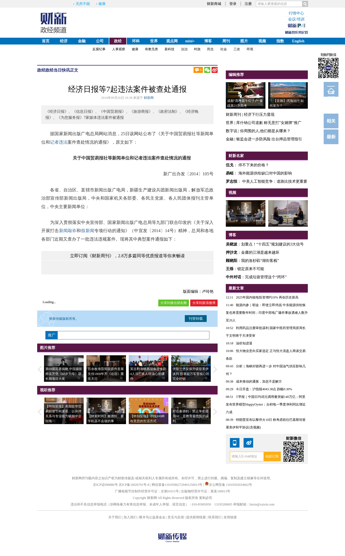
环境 (250, 49)
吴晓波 (231, 244)
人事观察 (118, 49)
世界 (154, 41)
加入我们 (130, 517)
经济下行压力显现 (259, 115)
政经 (118, 41)
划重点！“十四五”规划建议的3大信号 (272, 244)
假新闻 (87, 230)
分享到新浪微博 (203, 303)
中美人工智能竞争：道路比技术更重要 (274, 181)
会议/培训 (296, 19)
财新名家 (236, 156)
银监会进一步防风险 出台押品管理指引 (269, 139)
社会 (223, 49)
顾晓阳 (231, 261)
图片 (244, 41)
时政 (197, 49)
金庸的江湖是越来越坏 (260, 252)
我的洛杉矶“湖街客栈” (260, 261)
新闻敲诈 (68, 230)
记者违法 (59, 142)
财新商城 (214, 4)
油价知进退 (244, 343)
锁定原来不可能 (250, 269)
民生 (210, 49)
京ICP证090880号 (105, 485)
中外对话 (233, 277)
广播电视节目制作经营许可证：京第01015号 (147, 491)
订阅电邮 (331, 94)
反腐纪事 (99, 49)
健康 (102, 4)
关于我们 (114, 517)
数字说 (231, 131)
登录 (232, 4)
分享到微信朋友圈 (173, 303)
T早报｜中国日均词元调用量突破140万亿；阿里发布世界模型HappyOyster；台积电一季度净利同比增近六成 (266, 404)
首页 (45, 41)
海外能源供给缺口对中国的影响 (265, 173)
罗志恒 (231, 181)
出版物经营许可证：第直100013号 (205, 491)
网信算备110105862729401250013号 (177, 485)
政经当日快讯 (57, 70)
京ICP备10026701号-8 (134, 485)
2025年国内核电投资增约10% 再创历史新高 (267, 297)
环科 (136, 41)
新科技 (169, 49)
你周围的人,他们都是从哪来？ (265, 131)
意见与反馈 (176, 517)
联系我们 (214, 517)
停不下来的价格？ (253, 165)
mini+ (190, 41)
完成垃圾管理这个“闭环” (265, 277)
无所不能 (83, 4)
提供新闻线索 (196, 517)
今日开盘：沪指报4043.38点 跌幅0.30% (264, 389)
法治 (184, 49)
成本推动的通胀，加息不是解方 (259, 381)
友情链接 (230, 517)
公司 (100, 41)
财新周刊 (233, 115)
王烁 (229, 269)
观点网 (172, 41)
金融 (82, 41)
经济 (64, 41)
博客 (208, 41)
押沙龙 (231, 252)
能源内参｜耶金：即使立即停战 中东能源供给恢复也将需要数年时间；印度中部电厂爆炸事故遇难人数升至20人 (267, 312)
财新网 (149, 98)
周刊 (226, 41)
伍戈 (229, 165)
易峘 (229, 173)
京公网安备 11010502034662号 (228, 485)
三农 (236, 49)
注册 (248, 4)
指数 (280, 41)
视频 (262, 41)
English (298, 41)
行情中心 (296, 13)
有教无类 (151, 49)
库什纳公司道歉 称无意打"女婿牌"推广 (269, 123)
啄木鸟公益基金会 (152, 517)
